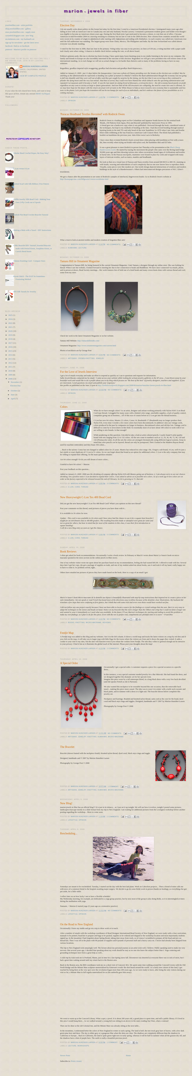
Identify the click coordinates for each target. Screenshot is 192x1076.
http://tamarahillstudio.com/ (88, 341)
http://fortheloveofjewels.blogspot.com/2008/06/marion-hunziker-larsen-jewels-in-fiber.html (134, 385)
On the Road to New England (76, 924)
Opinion (72, 101)
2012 (10, 363)
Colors (64, 406)
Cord (77, 487)
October (14, 390)
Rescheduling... (68, 833)
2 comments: (113, 97)
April (13, 398)
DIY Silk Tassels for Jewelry (24, 291)
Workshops (83, 1046)
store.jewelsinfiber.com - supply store (20, 32)
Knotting (80, 622)
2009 (10, 375)
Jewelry (100, 358)
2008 (10, 379)
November (15, 382)
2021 (10, 327)
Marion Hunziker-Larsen (35, 66)
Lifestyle (73, 820)
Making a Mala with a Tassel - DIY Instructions (32, 230)
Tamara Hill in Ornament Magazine (80, 261)
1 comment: (113, 786)
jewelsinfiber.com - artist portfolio (18, 25)
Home (128, 1055)
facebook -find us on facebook (17, 46)
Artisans (72, 358)
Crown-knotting (86, 358)
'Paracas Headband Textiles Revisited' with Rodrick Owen (92, 114)
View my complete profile (33, 76)
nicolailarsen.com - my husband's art (19, 39)
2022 (10, 323)
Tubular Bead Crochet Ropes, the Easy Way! (31, 153)
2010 (10, 371)
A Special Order (69, 663)
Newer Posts (65, 1055)
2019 (10, 335)
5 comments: (113, 534)
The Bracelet (67, 746)
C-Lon (71, 487)
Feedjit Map (67, 632)
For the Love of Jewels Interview (78, 371)
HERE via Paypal (43, 93)
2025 (10, 315)
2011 (10, 367)
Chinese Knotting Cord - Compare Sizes (29, 261)
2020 (10, 331)
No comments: (114, 244)
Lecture (82, 248)
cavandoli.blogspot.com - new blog (19, 35)
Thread (84, 487)
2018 (10, 339)
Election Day (67, 25)
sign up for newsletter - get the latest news (22, 42)
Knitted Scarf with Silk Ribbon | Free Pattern (31, 184)
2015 (10, 351)
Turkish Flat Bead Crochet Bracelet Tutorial (30, 215)
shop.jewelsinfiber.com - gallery (18, 29)
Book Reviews (68, 551)
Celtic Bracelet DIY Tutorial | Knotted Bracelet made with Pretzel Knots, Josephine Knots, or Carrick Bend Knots (32, 248)
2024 (10, 319)
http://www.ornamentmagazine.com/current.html (96, 345)
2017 (10, 343)
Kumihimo (72, 248)
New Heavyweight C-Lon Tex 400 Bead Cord (85, 497)
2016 (10, 347)
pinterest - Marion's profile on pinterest (20, 49)
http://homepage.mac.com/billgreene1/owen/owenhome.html (84, 179)
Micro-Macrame (93, 622)
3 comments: (113, 483)
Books (71, 622)
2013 (10, 359)
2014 (10, 355)
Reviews (107, 622)
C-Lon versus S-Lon (21, 168)
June (13, 394)
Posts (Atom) (76, 1061)
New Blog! (66, 803)
